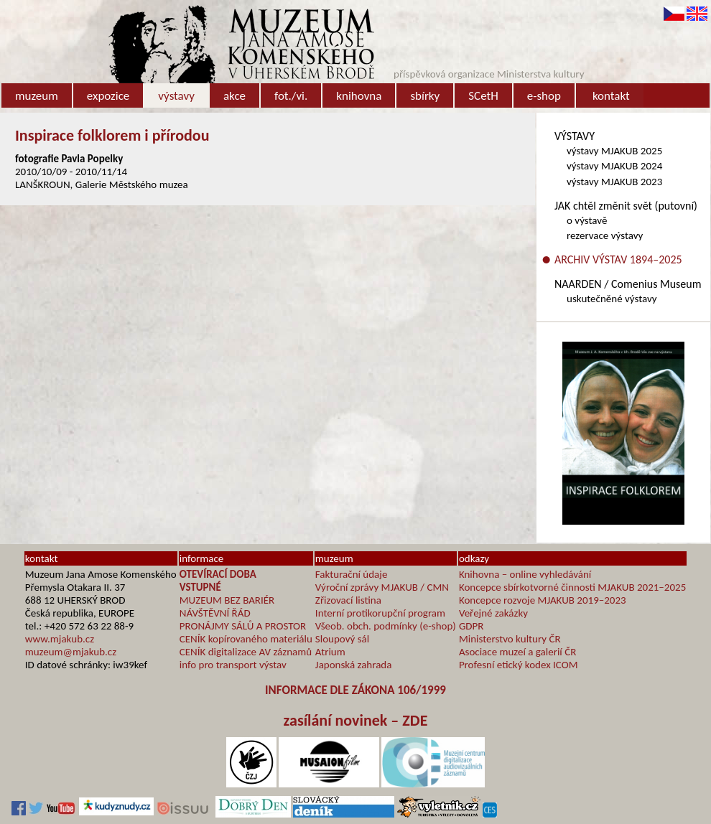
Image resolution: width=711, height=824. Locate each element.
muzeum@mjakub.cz (70, 651)
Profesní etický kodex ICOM (518, 664)
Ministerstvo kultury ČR (510, 638)
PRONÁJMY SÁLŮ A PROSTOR (243, 625)
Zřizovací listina (348, 600)
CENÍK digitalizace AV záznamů (246, 651)
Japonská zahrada (353, 664)
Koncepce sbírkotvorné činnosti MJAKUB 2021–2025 (572, 587)
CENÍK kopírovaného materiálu (246, 638)
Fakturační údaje (351, 574)
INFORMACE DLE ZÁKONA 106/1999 (355, 690)
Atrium (330, 651)
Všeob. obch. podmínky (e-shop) (385, 625)
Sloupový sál (342, 638)
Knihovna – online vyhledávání (525, 574)
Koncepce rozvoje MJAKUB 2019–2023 (542, 600)
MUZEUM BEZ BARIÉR (227, 600)
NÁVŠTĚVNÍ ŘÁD (215, 613)
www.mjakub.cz (59, 638)
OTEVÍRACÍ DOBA (218, 574)
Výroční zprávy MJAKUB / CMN (382, 587)
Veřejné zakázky (493, 613)
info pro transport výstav (233, 664)
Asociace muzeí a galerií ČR (517, 651)
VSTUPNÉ (200, 587)
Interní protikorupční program (380, 613)
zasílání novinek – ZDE (356, 720)
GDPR (471, 625)
